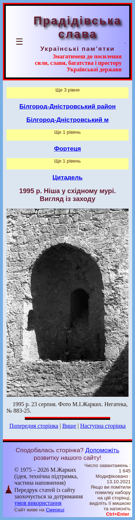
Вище (69, 426)
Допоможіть (102, 450)
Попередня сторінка (33, 426)
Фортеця (67, 148)
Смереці (55, 509)
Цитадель (68, 177)
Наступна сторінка (103, 426)
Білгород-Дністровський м (67, 119)
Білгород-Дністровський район (67, 106)
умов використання (38, 503)
